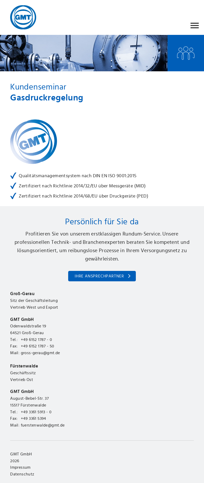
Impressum (20, 467)
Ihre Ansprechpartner (99, 276)
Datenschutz (22, 474)
